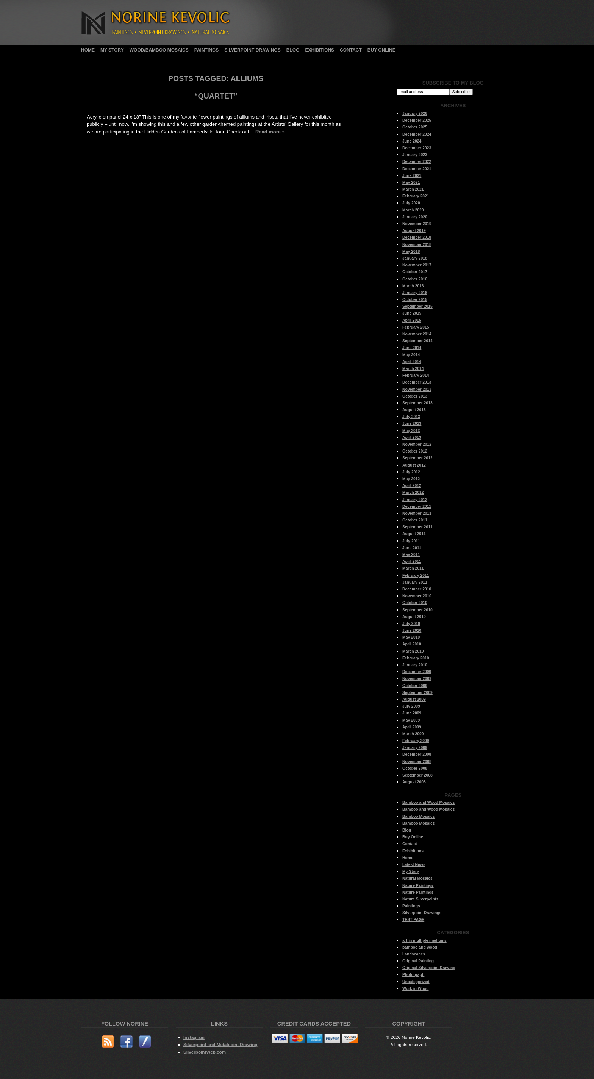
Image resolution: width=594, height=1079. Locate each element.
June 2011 (411, 548)
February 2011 (415, 575)
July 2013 (411, 417)
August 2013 (414, 410)
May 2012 (411, 479)
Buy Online (381, 50)
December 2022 (416, 162)
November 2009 (416, 679)
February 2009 (415, 741)
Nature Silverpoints (420, 899)
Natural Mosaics (417, 878)
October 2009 (414, 686)
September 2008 (417, 775)
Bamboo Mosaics (418, 816)
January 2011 (414, 582)
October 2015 (414, 300)
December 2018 (416, 237)
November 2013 (416, 389)
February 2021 (415, 196)
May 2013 (411, 431)
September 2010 (417, 610)
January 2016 (414, 293)
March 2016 (413, 286)
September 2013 (417, 403)
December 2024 (416, 134)
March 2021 (413, 189)
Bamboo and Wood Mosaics (428, 802)
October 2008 (414, 768)
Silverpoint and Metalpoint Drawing (220, 1044)
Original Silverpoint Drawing (428, 968)
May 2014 (411, 355)
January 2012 (414, 500)
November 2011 (416, 513)
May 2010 (411, 637)
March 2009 (413, 734)
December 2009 (416, 672)
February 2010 (415, 658)
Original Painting (418, 961)
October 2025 (414, 127)
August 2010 (414, 617)
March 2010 (413, 651)
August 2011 (414, 534)
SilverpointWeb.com (204, 1051)
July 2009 (411, 706)
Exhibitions (319, 50)
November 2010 (416, 596)
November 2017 (416, 265)
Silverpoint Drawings (252, 50)
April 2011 (411, 561)
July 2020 (411, 203)
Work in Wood (415, 989)
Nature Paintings (418, 885)
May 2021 (411, 182)
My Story (112, 50)
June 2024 (411, 141)
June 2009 (411, 713)
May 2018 (411, 251)
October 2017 (414, 272)
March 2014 (413, 368)
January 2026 (414, 113)
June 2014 (411, 348)
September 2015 (417, 306)
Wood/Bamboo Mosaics (159, 50)
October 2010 (414, 603)
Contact (351, 50)
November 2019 (416, 224)
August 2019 (414, 231)
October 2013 (414, 396)
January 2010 (414, 665)
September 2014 (417, 341)
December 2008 (416, 754)
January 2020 (414, 217)
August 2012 (414, 465)
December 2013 (416, 382)
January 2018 (414, 258)
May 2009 (411, 720)
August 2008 (414, 782)
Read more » (270, 132)
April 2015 (411, 320)
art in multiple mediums (424, 940)
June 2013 (411, 423)
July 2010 (411, 624)
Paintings (206, 50)
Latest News (413, 865)
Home (88, 50)
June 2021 (411, 176)
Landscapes (413, 954)
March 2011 (413, 568)
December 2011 (416, 506)
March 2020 (413, 210)
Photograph (413, 975)
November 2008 (416, 762)
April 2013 (411, 437)
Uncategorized (416, 982)
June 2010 (411, 630)
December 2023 (416, 148)
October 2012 (414, 451)
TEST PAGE (413, 920)
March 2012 (413, 492)
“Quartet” (216, 96)
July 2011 (411, 541)
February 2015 (415, 327)
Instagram (194, 1037)
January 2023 (414, 155)
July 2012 (411, 472)
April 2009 (411, 727)
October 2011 (414, 520)
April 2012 (411, 486)
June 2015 (411, 313)
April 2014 (411, 362)
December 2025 (416, 120)
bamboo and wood (419, 947)
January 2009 (414, 747)
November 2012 (416, 444)
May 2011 (411, 555)
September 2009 (417, 693)
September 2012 (417, 458)
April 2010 (411, 644)
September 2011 (417, 527)
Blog (293, 50)
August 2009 (414, 699)
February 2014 (415, 375)
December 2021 (416, 169)
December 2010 (416, 589)
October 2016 (414, 279)
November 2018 (416, 245)
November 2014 (416, 334)
